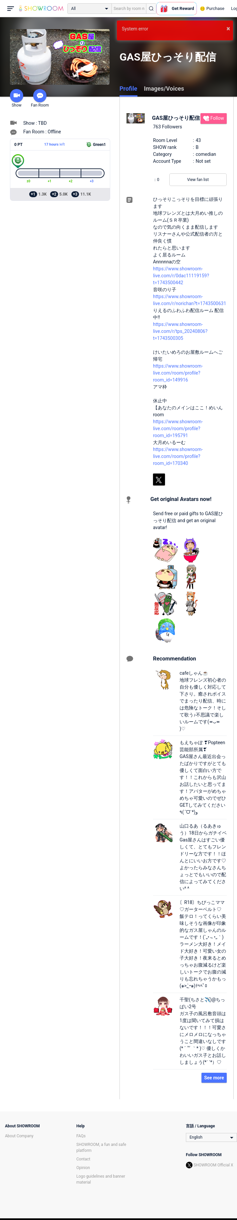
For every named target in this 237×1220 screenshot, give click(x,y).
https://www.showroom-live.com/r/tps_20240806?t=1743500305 (180, 331)
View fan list (198, 179)
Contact (83, 1159)
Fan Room (40, 98)
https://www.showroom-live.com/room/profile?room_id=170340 (178, 456)
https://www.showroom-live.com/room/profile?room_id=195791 (178, 428)
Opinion (83, 1167)
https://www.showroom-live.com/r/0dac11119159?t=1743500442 (181, 275)
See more (214, 1077)
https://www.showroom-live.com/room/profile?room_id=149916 (178, 373)
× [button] (228, 28)
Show (16, 98)
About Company (19, 1136)
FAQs (81, 1136)
